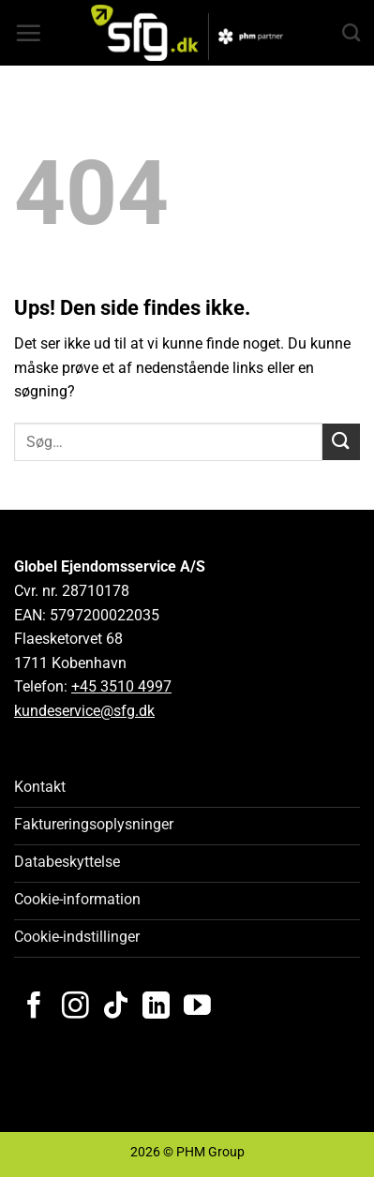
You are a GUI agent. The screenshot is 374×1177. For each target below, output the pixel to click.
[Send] (341, 442)
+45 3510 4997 (121, 686)
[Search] (351, 32)
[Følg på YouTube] (197, 1007)
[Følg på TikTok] (115, 1007)
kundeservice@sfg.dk (84, 711)
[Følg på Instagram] (75, 1007)
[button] (28, 32)
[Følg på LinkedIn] (156, 1007)
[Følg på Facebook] (34, 1007)
